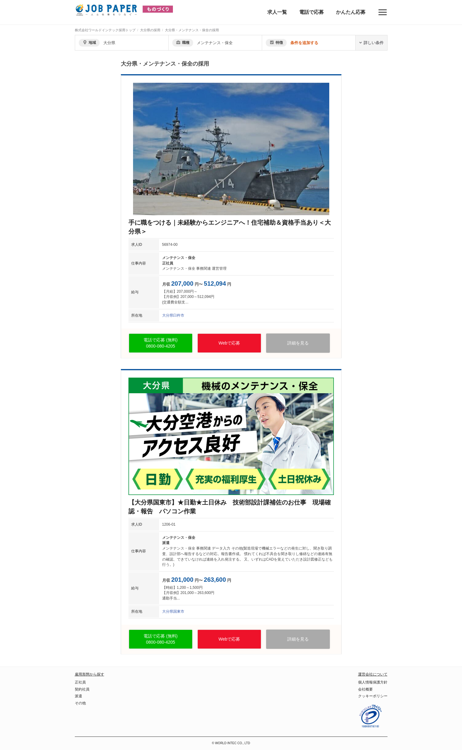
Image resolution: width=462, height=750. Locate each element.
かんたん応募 (350, 12)
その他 (80, 703)
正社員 (80, 682)
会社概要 (365, 689)
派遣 (78, 696)
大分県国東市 (173, 611)
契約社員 (82, 689)
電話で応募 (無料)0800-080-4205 (160, 343)
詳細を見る (298, 343)
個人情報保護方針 (373, 682)
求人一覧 (277, 12)
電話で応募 (311, 12)
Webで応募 (229, 343)
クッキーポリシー (373, 696)
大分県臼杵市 (173, 315)
